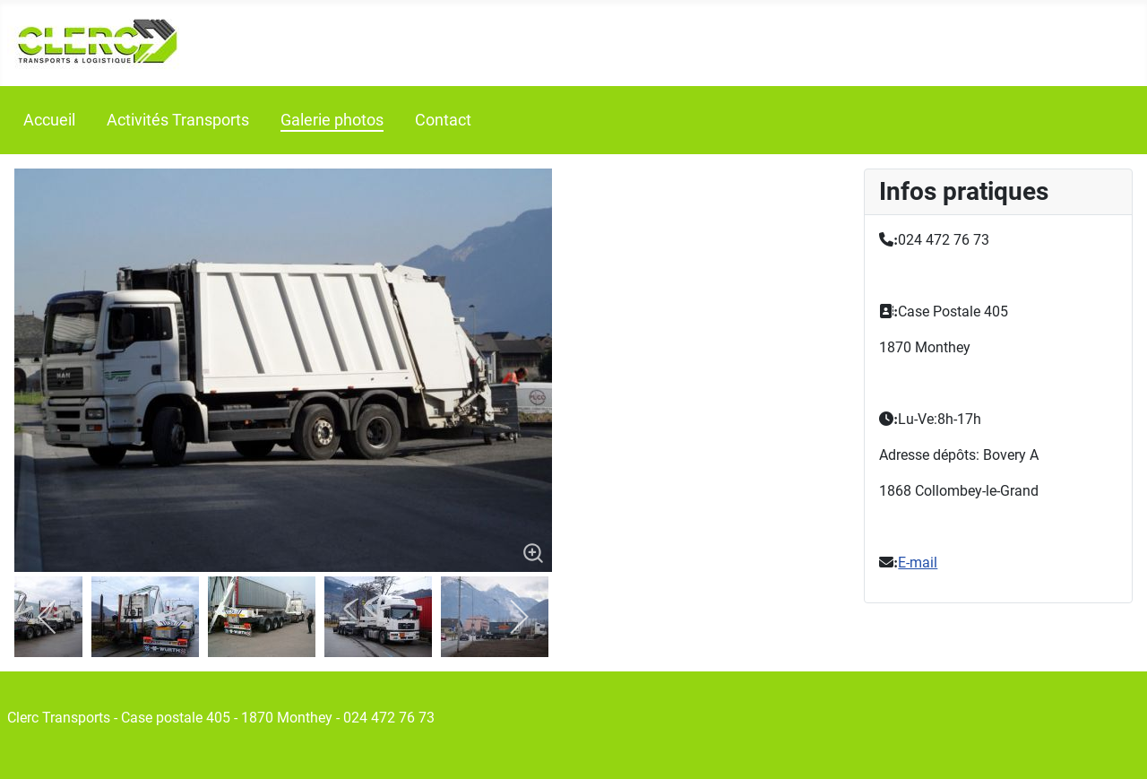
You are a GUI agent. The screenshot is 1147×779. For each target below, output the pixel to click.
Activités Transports (178, 120)
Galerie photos (332, 120)
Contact (443, 120)
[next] (518, 617)
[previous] (48, 617)
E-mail (917, 562)
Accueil (49, 120)
